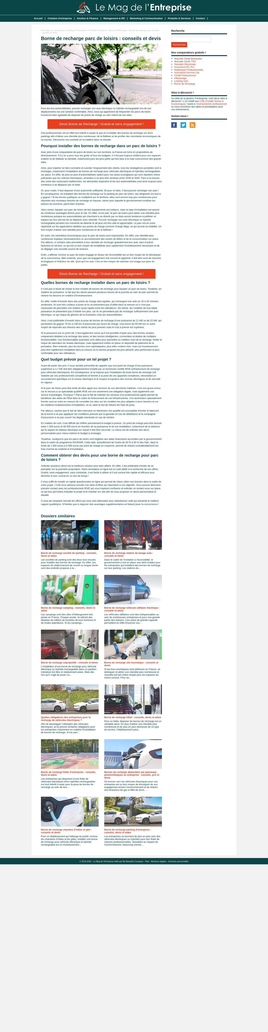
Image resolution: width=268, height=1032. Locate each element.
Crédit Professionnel (185, 75)
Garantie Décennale (185, 64)
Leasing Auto (181, 81)
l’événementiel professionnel (211, 103)
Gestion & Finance (87, 18)
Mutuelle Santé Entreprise (188, 58)
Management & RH (114, 18)
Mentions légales (158, 861)
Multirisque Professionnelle (188, 69)
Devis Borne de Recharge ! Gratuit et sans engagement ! (101, 124)
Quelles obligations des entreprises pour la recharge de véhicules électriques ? (66, 718)
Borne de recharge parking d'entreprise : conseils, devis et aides (127, 831)
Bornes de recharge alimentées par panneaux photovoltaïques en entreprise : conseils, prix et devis (131, 775)
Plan (147, 861)
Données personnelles (178, 861)
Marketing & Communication (146, 18)
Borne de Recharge (118, 30)
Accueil (38, 18)
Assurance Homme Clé (186, 72)
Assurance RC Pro (184, 67)
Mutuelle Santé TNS (185, 61)
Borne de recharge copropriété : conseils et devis (69, 662)
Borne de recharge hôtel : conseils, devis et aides (132, 717)
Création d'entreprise (60, 18)
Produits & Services (179, 18)
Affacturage (180, 78)
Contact (200, 18)
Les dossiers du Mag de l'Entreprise (70, 30)
